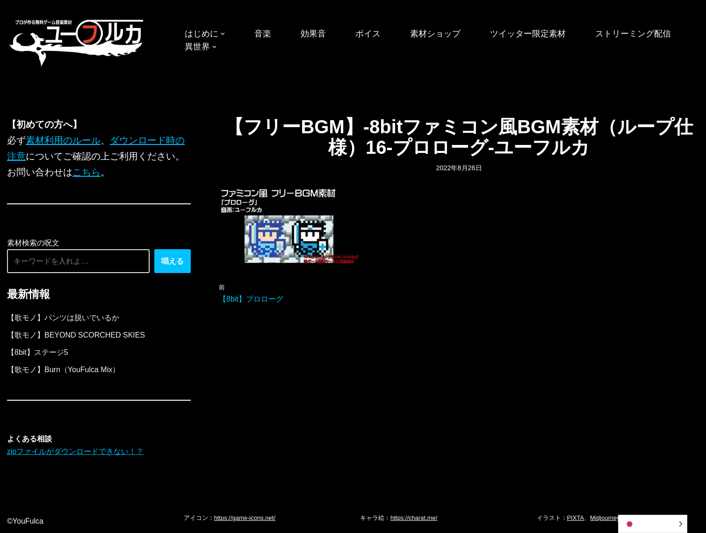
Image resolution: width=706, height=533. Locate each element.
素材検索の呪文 (33, 243)
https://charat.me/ (413, 517)
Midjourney (605, 517)
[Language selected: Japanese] (652, 524)
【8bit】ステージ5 (37, 352)
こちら (86, 172)
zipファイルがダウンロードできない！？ (75, 451)
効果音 (313, 33)
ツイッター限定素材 (528, 33)
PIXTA (575, 517)
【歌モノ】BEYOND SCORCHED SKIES (76, 335)
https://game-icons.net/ (245, 517)
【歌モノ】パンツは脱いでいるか (63, 318)
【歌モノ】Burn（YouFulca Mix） (63, 370)
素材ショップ (435, 33)
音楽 (262, 33)
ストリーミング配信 (633, 33)
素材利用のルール (63, 140)
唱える (172, 261)
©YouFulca (25, 521)
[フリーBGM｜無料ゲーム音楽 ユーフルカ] (77, 41)
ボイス (368, 33)
